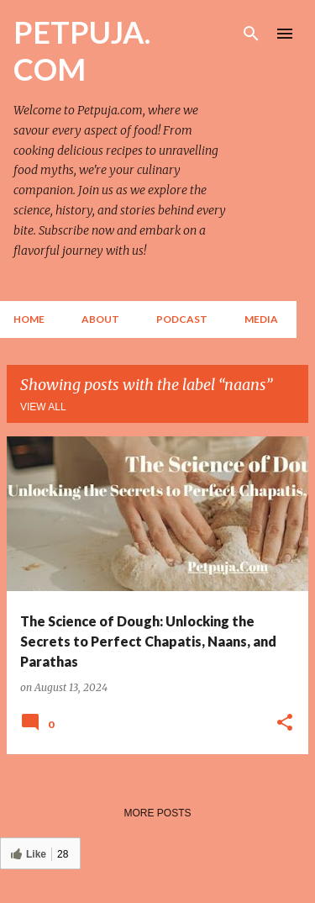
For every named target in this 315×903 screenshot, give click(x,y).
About (100, 319)
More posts (157, 813)
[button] (285, 723)
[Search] (251, 33)
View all (43, 407)
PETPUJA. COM (81, 50)
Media (261, 319)
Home (29, 319)
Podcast (181, 319)
